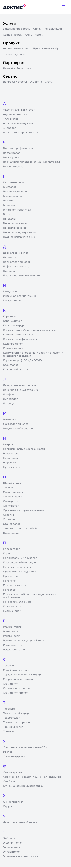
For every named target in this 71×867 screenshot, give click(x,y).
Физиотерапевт (13, 772)
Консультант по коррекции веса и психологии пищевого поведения (33, 354)
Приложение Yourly (45, 48)
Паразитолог (11, 548)
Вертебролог (11, 152)
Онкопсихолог (12, 496)
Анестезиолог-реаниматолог (22, 132)
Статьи (49, 81)
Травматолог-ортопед (17, 722)
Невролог (9, 444)
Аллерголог (10, 118)
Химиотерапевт (13, 801)
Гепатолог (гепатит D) (17, 209)
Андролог (9, 127)
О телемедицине (14, 54)
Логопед (8, 403)
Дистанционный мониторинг (22, 275)
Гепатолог (9, 205)
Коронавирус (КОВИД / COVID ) (23, 360)
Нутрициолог (11, 467)
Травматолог (11, 717)
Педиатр (8, 553)
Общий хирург (12, 483)
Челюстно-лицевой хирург (20, 822)
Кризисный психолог (17, 369)
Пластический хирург (17, 567)
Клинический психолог (18, 334)
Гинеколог (9, 218)
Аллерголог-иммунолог (18, 123)
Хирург (7, 806)
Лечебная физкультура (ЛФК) (22, 389)
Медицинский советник (18, 428)
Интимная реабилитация (19, 296)
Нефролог (9, 462)
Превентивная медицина (19, 571)
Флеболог (9, 781)
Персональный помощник (20, 562)
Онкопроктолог (13, 492)
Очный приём (34, 34)
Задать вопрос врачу (16, 28)
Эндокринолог (12, 842)
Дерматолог (11, 257)
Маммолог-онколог (15, 424)
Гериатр (8, 214)
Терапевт (9, 708)
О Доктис (36, 81)
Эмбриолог (10, 838)
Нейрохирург (11, 453)
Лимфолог (9, 394)
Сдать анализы (12, 34)
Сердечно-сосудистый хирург (22, 674)
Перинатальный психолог (20, 558)
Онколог (8, 487)
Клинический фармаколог (20, 339)
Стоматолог (10, 683)
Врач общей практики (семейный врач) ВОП (32, 162)
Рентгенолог (11, 636)
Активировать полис (16, 48)
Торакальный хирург (16, 713)
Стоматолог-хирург (15, 692)
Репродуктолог (13, 645)
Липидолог (10, 399)
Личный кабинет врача (18, 68)
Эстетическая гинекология (20, 856)
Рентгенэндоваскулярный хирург (25, 640)
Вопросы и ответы (15, 81)
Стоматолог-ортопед (16, 688)
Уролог (7, 751)
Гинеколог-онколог (15, 223)
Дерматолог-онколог (16, 262)
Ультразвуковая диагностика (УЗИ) (25, 747)
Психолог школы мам (17, 601)
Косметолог (10, 364)
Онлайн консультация (47, 28)
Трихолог (9, 731)
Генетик (8, 200)
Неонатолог (10, 458)
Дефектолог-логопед (16, 266)
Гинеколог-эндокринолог (19, 232)
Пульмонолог (11, 611)
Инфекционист (13, 300)
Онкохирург (11, 505)
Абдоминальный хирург (18, 109)
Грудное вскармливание (19, 237)
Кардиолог (10, 316)
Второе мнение (13, 166)
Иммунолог (10, 291)
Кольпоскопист (13, 348)
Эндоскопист (11, 847)
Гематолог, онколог (15, 191)
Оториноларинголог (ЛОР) (20, 528)
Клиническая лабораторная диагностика (29, 330)
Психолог (9, 589)
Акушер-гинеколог (15, 114)
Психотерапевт (13, 606)
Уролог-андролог (14, 756)
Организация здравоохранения (23, 510)
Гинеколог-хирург (14, 227)
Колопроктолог (13, 343)
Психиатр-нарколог (16, 585)
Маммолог (10, 419)
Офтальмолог (12, 533)
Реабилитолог (12, 626)
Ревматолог (10, 631)
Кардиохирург (12, 321)
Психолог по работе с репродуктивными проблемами (29, 596)
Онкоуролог (11, 501)
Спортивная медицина (18, 679)
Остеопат (9, 519)
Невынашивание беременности (24, 449)
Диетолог (9, 271)
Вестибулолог (12, 157)
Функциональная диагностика (23, 785)
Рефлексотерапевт (15, 649)
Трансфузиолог (13, 726)
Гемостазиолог (12, 196)
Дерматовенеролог (15, 252)
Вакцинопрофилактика (18, 148)
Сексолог (9, 665)
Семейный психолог (16, 670)
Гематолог (9, 187)
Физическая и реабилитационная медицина (32, 776)
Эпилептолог (11, 851)
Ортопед (8, 514)
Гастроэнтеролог (14, 182)
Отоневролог (11, 524)
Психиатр (9, 580)
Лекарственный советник (20, 385)
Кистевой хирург (14, 325)
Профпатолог (11, 576)
